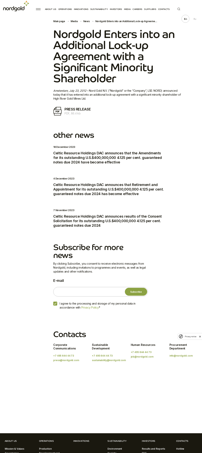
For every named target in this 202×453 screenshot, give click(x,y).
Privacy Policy (90, 307)
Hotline (180, 448)
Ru (195, 19)
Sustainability (99, 9)
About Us (50, 9)
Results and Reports (153, 448)
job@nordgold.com (142, 356)
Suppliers (150, 9)
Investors (116, 9)
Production (45, 448)
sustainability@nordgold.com (109, 360)
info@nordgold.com (181, 355)
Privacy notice (190, 336)
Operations (65, 9)
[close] (200, 336)
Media (127, 9)
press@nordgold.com (66, 360)
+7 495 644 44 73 (63, 355)
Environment (115, 448)
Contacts (164, 9)
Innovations (81, 9)
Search (179, 9)
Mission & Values (14, 448)
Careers (137, 9)
